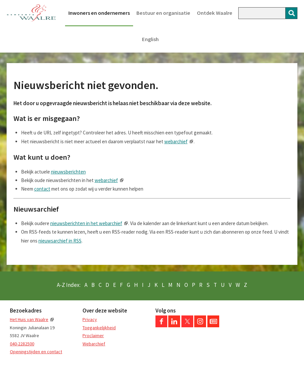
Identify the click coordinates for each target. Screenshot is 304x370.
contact (42, 189)
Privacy (89, 319)
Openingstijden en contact (36, 352)
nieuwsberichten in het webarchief (86, 223)
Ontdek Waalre (214, 13)
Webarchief (93, 344)
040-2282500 (22, 344)
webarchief (176, 141)
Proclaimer (93, 335)
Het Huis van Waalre (29, 319)
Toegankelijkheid (99, 328)
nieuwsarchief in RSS (60, 241)
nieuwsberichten (68, 172)
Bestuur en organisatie (163, 13)
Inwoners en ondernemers (99, 13)
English (150, 39)
